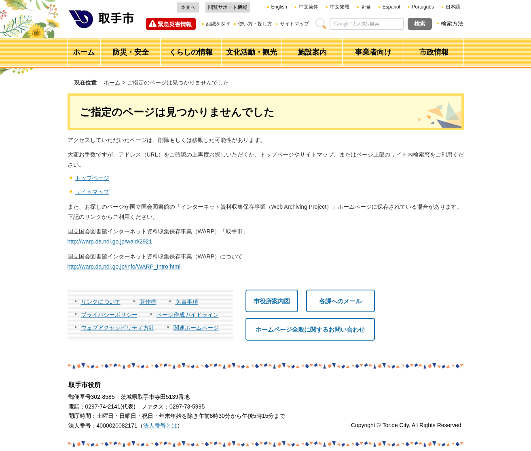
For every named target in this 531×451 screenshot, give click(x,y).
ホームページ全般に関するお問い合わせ (310, 329)
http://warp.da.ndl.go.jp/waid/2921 (110, 241)
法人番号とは (160, 425)
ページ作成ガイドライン (188, 314)
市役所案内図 (272, 301)
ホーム (112, 82)
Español (391, 7)
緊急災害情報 (175, 24)
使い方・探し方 (255, 24)
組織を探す (218, 24)
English (279, 7)
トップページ (92, 178)
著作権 (148, 302)
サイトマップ (294, 24)
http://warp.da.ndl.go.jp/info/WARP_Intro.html (124, 266)
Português (423, 7)
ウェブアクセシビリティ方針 (117, 327)
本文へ (188, 7)
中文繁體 (339, 7)
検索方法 (452, 23)
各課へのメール (340, 301)
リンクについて (101, 302)
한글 (366, 7)
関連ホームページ (196, 327)
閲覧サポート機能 (227, 7)
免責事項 (187, 302)
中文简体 (308, 7)
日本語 (453, 7)
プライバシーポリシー (109, 314)
